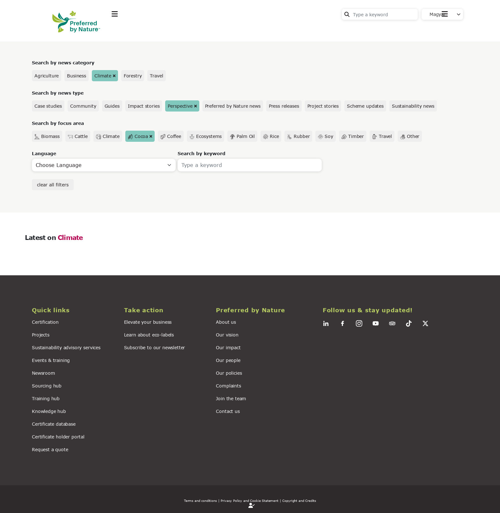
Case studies (48, 106)
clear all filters (53, 184)
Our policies (229, 373)
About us (226, 322)
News (194, 30)
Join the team (231, 398)
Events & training (51, 360)
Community (83, 106)
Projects (40, 334)
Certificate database (54, 424)
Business (76, 75)
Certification (45, 322)
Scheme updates (365, 106)
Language (44, 153)
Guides (112, 106)
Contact (438, 29)
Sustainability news (413, 106)
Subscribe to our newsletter (154, 347)
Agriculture (46, 75)
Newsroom (43, 373)
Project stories (323, 106)
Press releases (284, 106)
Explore (121, 30)
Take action (159, 30)
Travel (156, 75)
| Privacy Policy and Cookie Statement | (249, 500)
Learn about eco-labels (149, 334)
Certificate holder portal (58, 436)
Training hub (46, 398)
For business (231, 30)
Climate (102, 75)
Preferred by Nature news (233, 106)
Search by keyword (201, 153)
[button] (74, 310)
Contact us (227, 411)
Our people (228, 360)
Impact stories (144, 106)
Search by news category (63, 62)
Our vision (227, 334)
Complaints (228, 385)
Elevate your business (148, 322)
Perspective (180, 106)
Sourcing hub (47, 385)
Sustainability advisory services (66, 347)
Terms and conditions (200, 500)
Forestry (133, 75)
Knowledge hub (49, 411)
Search (347, 14)
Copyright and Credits (299, 500)
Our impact (228, 347)
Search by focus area (58, 123)
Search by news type (58, 93)
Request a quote (50, 449)
